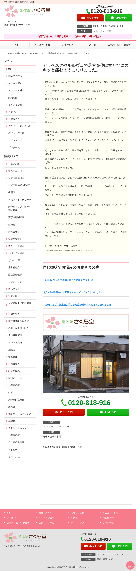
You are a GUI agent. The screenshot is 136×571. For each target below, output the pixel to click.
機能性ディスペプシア (19, 414)
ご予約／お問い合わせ (119, 44)
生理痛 (11, 192)
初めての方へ (15, 76)
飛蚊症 (11, 349)
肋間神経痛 (14, 385)
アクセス (93, 44)
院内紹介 (12, 97)
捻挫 (10, 392)
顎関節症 (12, 296)
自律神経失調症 (16, 442)
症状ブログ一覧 (16, 133)
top (16, 44)
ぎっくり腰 (14, 260)
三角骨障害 (14, 364)
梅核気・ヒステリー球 (19, 199)
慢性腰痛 (12, 356)
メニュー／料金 (42, 44)
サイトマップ (15, 140)
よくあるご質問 (16, 104)
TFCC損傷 (13, 164)
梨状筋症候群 (15, 274)
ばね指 (11, 224)
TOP (10, 53)
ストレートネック (17, 428)
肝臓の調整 (14, 314)
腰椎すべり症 (15, 378)
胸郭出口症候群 (16, 399)
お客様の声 (68, 44)
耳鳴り (11, 421)
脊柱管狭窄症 (15, 335)
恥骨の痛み (14, 371)
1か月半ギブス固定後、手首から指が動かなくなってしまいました (77, 304)
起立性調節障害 (16, 178)
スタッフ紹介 (15, 83)
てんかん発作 (15, 171)
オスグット (14, 289)
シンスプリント (16, 282)
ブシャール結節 (16, 246)
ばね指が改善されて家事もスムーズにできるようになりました (76, 292)
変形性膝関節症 (16, 217)
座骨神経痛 (14, 267)
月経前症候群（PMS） (19, 185)
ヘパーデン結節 (16, 253)
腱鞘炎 (11, 406)
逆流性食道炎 (15, 239)
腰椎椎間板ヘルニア (18, 321)
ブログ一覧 (14, 147)
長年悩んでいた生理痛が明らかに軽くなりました (69, 280)
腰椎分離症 (14, 232)
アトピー (12, 449)
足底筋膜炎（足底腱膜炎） (19, 305)
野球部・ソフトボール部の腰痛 (19, 208)
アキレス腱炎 (15, 342)
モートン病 (14, 457)
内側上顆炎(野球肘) (18, 328)
